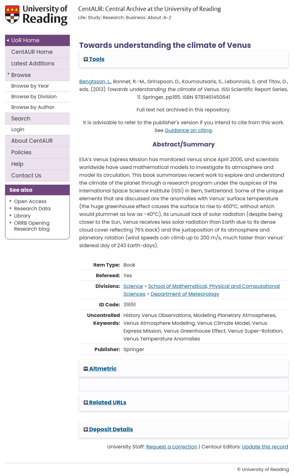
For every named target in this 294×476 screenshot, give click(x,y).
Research (113, 17)
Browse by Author (32, 107)
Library (22, 215)
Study (94, 17)
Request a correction (172, 446)
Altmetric (100, 368)
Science (133, 286)
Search (20, 118)
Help (17, 164)
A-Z (167, 17)
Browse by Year (30, 86)
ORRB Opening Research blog (32, 226)
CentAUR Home (32, 52)
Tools (94, 59)
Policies (21, 152)
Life (81, 17)
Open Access (30, 201)
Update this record (265, 446)
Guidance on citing (188, 130)
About (32, 141)
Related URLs (105, 402)
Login (17, 129)
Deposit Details (108, 429)
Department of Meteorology (185, 294)
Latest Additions (32, 63)
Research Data (32, 208)
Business (135, 17)
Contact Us (26, 175)
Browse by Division (34, 96)
